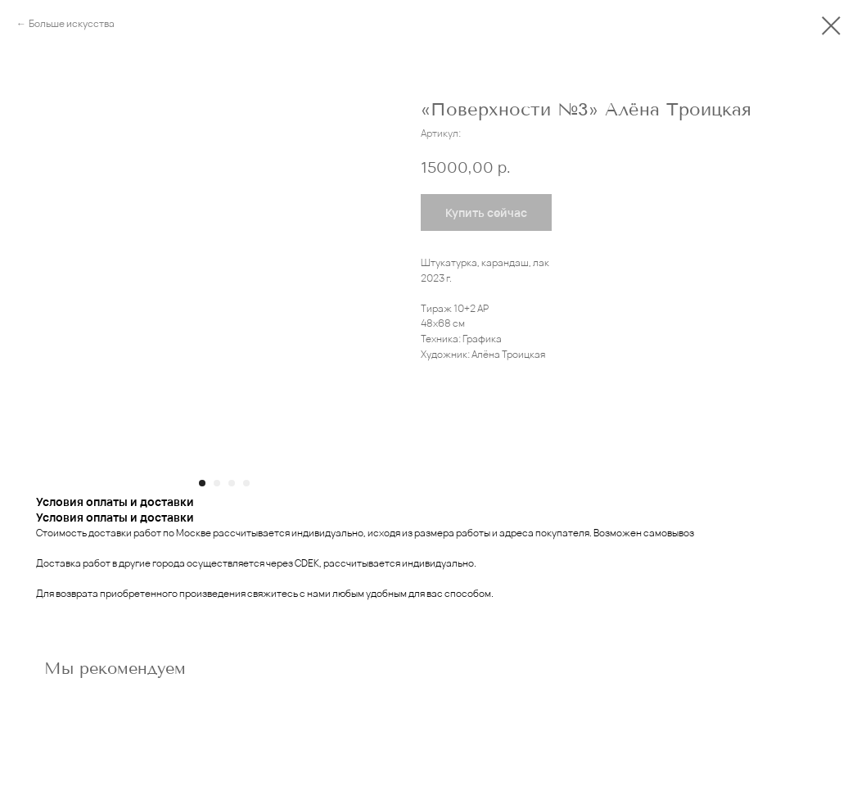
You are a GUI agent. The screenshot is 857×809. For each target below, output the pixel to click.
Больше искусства (72, 23)
